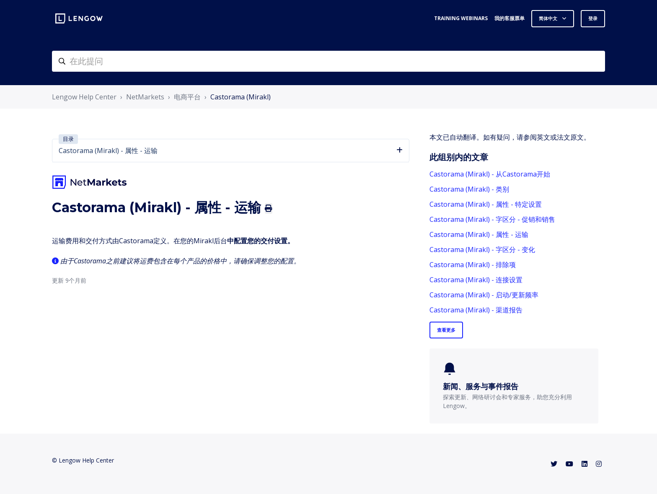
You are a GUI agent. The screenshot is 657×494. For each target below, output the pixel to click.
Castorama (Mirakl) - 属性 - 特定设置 (485, 204)
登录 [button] (593, 18)
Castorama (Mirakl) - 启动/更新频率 (483, 294)
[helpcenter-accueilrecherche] (328, 61)
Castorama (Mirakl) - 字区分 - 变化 (482, 249)
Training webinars (461, 18)
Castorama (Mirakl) (240, 96)
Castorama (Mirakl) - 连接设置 (475, 279)
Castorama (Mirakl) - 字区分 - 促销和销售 (492, 219)
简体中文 (549, 18)
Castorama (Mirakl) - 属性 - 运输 (478, 234)
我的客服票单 (509, 18)
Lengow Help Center (84, 96)
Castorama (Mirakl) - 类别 (469, 189)
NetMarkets (145, 96)
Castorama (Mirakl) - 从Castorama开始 (489, 174)
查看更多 (446, 330)
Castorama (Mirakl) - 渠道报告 (475, 310)
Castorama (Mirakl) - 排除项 (472, 264)
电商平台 (187, 96)
